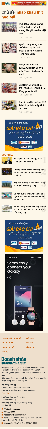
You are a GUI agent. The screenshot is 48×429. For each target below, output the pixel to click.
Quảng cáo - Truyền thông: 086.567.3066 (19, 423)
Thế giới (29, 343)
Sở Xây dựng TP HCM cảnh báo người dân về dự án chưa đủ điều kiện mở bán (29, 197)
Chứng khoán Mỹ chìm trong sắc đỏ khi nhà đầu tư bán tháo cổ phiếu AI (29, 172)
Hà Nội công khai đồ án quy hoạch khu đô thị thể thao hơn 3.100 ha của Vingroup (30, 209)
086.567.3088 (8, 412)
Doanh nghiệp (8, 347)
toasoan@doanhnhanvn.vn (14, 415)
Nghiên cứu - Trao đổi (12, 338)
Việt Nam (30, 338)
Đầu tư (5, 352)
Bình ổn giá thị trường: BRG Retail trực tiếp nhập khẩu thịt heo (32, 105)
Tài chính (30, 347)
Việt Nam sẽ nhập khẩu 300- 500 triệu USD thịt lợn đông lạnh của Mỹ (32, 88)
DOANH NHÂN (7, 343)
